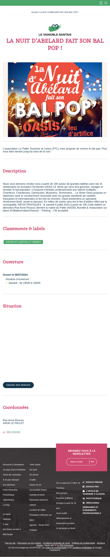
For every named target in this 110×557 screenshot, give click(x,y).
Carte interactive (10, 490)
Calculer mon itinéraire (18, 385)
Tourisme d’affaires (64, 498)
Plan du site (10, 543)
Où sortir (33, 470)
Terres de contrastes (12, 475)
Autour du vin (35, 485)
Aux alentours (9, 485)
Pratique (33, 530)
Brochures (92, 503)
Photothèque (8, 495)
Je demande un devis (65, 528)
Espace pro (92, 486)
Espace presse (94, 482)
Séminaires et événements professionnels (92, 510)
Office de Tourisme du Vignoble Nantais (55, 3)
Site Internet (11, 431)
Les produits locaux (38, 490)
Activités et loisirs (37, 495)
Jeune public (61, 513)
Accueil (34, 12)
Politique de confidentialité (83, 543)
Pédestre (7, 519)
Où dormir (34, 475)
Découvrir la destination (13, 465)
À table (33, 480)
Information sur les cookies (29, 543)
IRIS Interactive (66, 545)
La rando (7, 514)
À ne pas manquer (11, 480)
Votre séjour (35, 465)
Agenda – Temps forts (39, 525)
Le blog (6, 505)
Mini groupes (61, 493)
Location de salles (38, 510)
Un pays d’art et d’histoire (14, 470)
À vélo (5, 524)
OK (92, 462)
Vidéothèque (8, 500)
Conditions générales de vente (56, 543)
